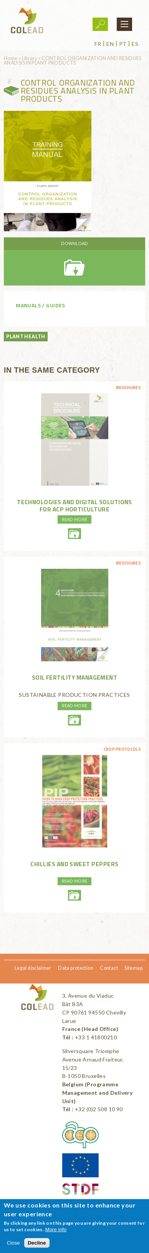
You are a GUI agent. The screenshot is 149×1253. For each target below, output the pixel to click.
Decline (37, 1243)
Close (13, 1243)
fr (97, 44)
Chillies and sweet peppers (74, 863)
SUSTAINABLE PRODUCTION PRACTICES (74, 694)
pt (123, 44)
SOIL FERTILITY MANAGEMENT (75, 677)
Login (100, 24)
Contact (109, 968)
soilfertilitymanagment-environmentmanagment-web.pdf (74, 720)
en (110, 44)
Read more (75, 519)
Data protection (75, 968)
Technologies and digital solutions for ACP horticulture (74, 505)
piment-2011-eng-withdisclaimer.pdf (74, 895)
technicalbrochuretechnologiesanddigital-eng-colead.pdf (74, 533)
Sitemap (133, 968)
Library (30, 58)
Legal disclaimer (33, 968)
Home (11, 58)
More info (56, 1229)
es (135, 44)
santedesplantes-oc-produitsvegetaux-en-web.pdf (74, 261)
